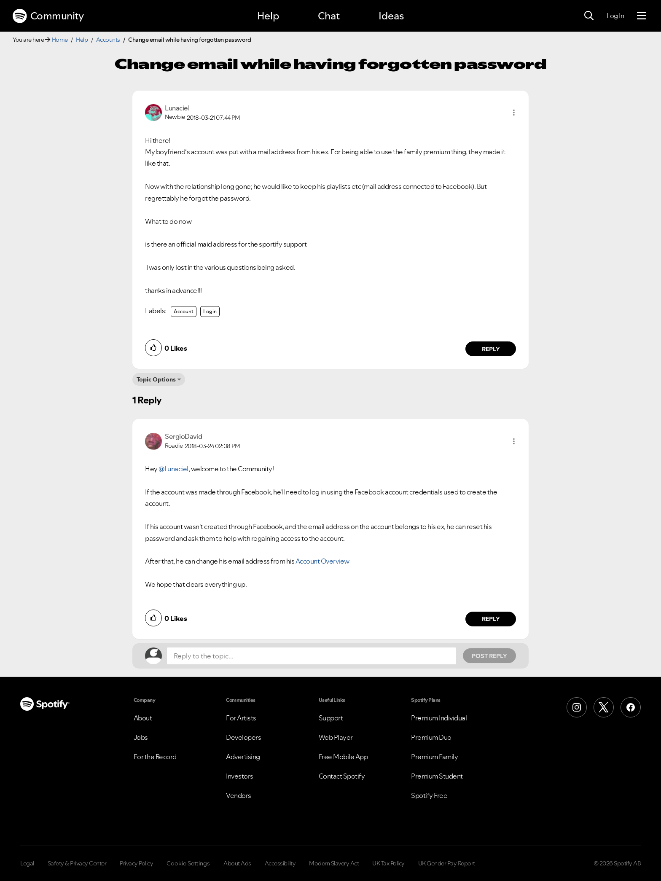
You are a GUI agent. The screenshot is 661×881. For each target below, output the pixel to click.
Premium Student (437, 776)
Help (268, 16)
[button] (514, 112)
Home (60, 39)
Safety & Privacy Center (77, 863)
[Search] (589, 16)
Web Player (336, 737)
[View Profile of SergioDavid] (183, 436)
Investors (239, 776)
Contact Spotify (342, 776)
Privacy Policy (136, 863)
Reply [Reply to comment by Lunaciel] (491, 349)
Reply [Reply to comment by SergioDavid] (491, 619)
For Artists (241, 718)
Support (331, 718)
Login (210, 311)
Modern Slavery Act (334, 863)
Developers (243, 737)
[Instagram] (577, 707)
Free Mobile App (343, 756)
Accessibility (280, 863)
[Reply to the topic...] (311, 655)
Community (48, 16)
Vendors (238, 795)
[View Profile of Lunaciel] (177, 108)
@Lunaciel (173, 468)
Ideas (391, 16)
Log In (615, 15)
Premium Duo (431, 737)
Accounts (108, 39)
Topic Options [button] (156, 379)
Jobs (141, 737)
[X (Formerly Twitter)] (604, 707)
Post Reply (489, 656)
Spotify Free (429, 795)
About (143, 718)
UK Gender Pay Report (446, 863)
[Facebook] (631, 707)
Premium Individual (439, 718)
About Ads (237, 863)
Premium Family (434, 756)
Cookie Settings (188, 863)
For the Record (155, 756)
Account (183, 311)
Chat (329, 16)
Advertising (243, 756)
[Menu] (641, 16)
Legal (27, 863)
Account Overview (322, 561)
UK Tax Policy (388, 863)
